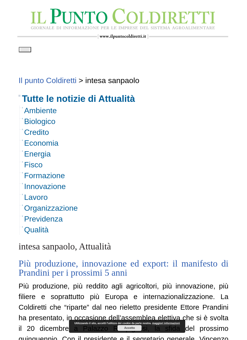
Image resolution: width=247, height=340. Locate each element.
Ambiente (40, 112)
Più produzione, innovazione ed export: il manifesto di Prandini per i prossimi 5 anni (123, 269)
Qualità (36, 231)
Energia (37, 155)
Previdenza (43, 220)
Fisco (33, 166)
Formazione (44, 177)
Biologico (39, 123)
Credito (36, 134)
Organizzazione (51, 209)
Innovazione (45, 188)
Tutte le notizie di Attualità (78, 100)
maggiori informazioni (166, 323)
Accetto (129, 328)
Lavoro (36, 199)
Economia (41, 144)
